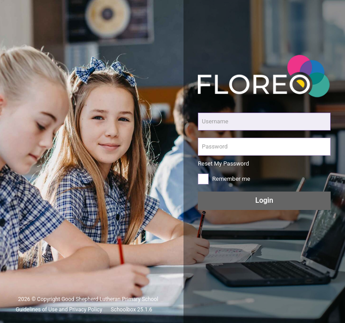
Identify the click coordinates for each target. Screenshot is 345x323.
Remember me (231, 178)
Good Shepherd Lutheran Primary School (109, 299)
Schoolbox (123, 309)
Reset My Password (223, 163)
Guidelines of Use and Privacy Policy (59, 309)
